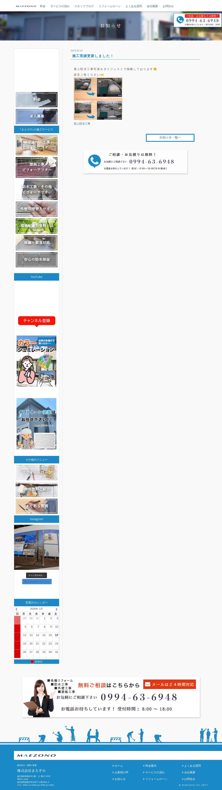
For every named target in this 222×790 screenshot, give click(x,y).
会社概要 (152, 6)
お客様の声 (120, 772)
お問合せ (168, 6)
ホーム (117, 765)
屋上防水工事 (82, 123)
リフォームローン (110, 6)
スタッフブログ (84, 6)
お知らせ (119, 779)
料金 (43, 6)
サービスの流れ (60, 6)
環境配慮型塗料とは (37, 226)
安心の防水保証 (37, 259)
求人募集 (36, 116)
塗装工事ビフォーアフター (37, 167)
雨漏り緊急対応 (37, 243)
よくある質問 (133, 6)
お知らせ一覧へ (170, 137)
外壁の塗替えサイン (37, 209)
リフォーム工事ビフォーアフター (37, 145)
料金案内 (149, 765)
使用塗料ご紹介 (37, 489)
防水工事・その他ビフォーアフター (37, 189)
